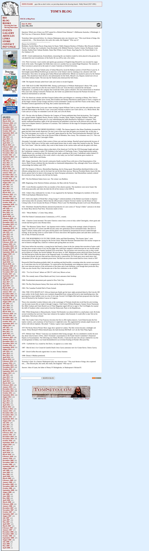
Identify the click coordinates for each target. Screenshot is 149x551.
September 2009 (8, 466)
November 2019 (8, 224)
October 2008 (7, 488)
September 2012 (8, 395)
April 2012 (6, 405)
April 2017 (6, 286)
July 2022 (6, 161)
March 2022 (7, 169)
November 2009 (8, 462)
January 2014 (7, 363)
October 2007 (7, 512)
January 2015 (7, 339)
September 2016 (8, 300)
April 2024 (6, 119)
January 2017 (7, 292)
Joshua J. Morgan (84, 398)
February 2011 (8, 433)
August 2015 (7, 325)
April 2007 (6, 524)
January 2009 (7, 482)
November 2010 (8, 439)
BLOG (6, 20)
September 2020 (8, 204)
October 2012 (7, 393)
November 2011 (8, 415)
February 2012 (8, 409)
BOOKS (7, 23)
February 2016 (8, 313)
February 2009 (8, 480)
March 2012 (7, 407)
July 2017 (6, 280)
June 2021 (6, 186)
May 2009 (6, 474)
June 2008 (6, 496)
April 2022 (6, 167)
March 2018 (7, 264)
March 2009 (7, 478)
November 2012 (8, 391)
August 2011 (7, 421)
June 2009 (6, 472)
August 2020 (7, 206)
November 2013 (8, 367)
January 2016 (7, 315)
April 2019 (6, 238)
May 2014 (6, 355)
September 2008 (8, 490)
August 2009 (7, 468)
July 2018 (6, 256)
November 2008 (8, 486)
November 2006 (8, 534)
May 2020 (6, 212)
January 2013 (7, 387)
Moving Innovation (11, 27)
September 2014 (8, 347)
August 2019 (7, 230)
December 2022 (8, 151)
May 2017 (6, 284)
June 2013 (6, 377)
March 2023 (7, 145)
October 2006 (7, 536)
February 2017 (8, 290)
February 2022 (8, 171)
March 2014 (7, 359)
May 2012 (6, 403)
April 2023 (6, 143)
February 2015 (8, 337)
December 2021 (8, 175)
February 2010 (8, 456)
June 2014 (6, 353)
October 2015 (7, 321)
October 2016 (7, 298)
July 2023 (6, 137)
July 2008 (6, 494)
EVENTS (7, 30)
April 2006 (6, 548)
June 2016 (6, 306)
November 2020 (8, 200)
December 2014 (8, 341)
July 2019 (6, 232)
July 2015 (6, 327)
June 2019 (6, 234)
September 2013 (8, 371)
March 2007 (7, 526)
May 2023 (6, 141)
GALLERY (8, 33)
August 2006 (7, 540)
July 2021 (6, 184)
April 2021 (6, 190)
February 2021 (8, 194)
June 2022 (6, 163)
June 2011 (6, 425)
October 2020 (7, 202)
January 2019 (7, 244)
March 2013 (7, 383)
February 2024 (8, 123)
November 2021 (8, 177)
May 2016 (6, 308)
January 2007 (7, 530)
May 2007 (6, 522)
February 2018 (8, 266)
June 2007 (6, 520)
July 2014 (6, 351)
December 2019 (8, 222)
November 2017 (8, 272)
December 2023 (8, 127)
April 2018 (6, 262)
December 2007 (8, 508)
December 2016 (8, 294)
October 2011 (7, 417)
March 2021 (7, 192)
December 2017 (8, 270)
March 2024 (7, 121)
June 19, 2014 (26, 24)
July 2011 (6, 423)
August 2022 (7, 159)
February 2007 (8, 528)
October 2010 (7, 441)
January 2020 (7, 220)
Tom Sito (43, 398)
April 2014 (6, 357)
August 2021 (7, 183)
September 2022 (8, 157)
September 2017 (8, 276)
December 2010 (8, 437)
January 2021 (7, 196)
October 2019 (7, 226)
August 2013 (7, 373)
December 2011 (8, 413)
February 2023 (8, 147)
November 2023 (8, 129)
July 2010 (6, 446)
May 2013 (6, 379)
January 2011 (7, 435)
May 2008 (6, 498)
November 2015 (8, 319)
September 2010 (8, 442)
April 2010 (6, 452)
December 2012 (8, 389)
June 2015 (6, 329)
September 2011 (8, 419)
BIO (5, 17)
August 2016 (7, 302)
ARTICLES (8, 36)
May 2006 (6, 546)
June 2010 (6, 448)
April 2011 (6, 429)
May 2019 (6, 236)
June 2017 (6, 282)
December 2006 (8, 532)
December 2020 (8, 198)
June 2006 (6, 544)
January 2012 (7, 411)
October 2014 (7, 345)
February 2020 (8, 218)
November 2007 (8, 510)
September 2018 (8, 252)
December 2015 (8, 317)
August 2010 (7, 444)
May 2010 (6, 450)
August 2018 (7, 254)
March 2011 (7, 431)
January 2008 (7, 506)
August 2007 (7, 516)
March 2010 (7, 454)
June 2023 (6, 139)
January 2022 (7, 173)
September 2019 (8, 228)
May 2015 (6, 331)
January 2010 (7, 458)
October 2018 (7, 250)
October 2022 (7, 155)
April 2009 (6, 476)
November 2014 (8, 343)
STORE (6, 41)
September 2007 (8, 514)
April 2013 (6, 381)
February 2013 (8, 385)
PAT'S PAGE (9, 47)
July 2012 (6, 399)
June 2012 (6, 401)
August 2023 (7, 135)
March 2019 (7, 240)
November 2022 (8, 153)
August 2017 (7, 278)
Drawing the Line (10, 25)
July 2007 (6, 518)
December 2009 (8, 460)
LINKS (6, 38)
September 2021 (8, 181)
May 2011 (6, 427)
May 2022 (6, 165)
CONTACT (8, 44)
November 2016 (8, 296)
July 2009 (6, 470)
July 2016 (6, 304)
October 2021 (7, 179)
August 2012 (7, 397)
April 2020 (6, 214)
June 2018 (6, 258)
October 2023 (7, 131)
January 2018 (7, 268)
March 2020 (7, 216)
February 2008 (8, 504)
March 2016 (7, 312)
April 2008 (6, 500)
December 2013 (8, 365)
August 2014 (7, 349)
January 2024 (7, 125)
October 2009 (7, 464)
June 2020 (6, 210)
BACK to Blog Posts (27, 19)
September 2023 (8, 133)
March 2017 (7, 288)
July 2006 (6, 542)
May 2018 (6, 260)
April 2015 (6, 333)
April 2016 (6, 310)
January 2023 (7, 149)
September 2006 (8, 538)
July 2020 (6, 208)
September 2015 (8, 323)
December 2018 (8, 246)
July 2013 (6, 375)
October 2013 (7, 369)
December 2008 (8, 484)
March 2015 (7, 335)
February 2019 (8, 242)
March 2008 (7, 502)
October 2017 (7, 274)
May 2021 (6, 188)
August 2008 (7, 492)
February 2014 (8, 361)
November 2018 (8, 248)
